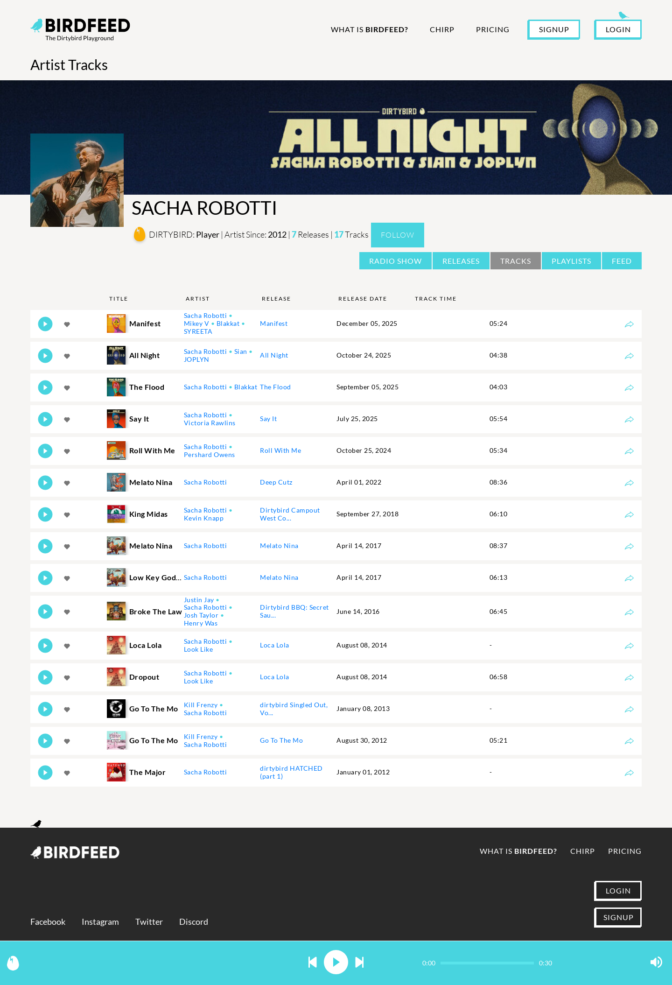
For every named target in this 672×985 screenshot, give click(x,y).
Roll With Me (280, 450)
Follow (397, 234)
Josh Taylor (201, 615)
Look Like (198, 649)
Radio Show (395, 260)
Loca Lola (274, 645)
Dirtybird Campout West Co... (290, 514)
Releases (461, 260)
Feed (622, 260)
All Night (274, 355)
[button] (313, 963)
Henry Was (201, 623)
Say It (268, 418)
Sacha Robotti (205, 315)
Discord (193, 922)
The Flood (275, 387)
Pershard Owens (209, 454)
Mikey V (197, 323)
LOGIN (618, 29)
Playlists (571, 260)
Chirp (442, 29)
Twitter (149, 922)
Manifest (273, 323)
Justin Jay (199, 600)
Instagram (100, 922)
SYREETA (198, 331)
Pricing (493, 29)
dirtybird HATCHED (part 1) (291, 772)
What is (369, 29)
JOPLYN (197, 359)
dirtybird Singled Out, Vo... (294, 709)
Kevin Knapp (204, 518)
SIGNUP (554, 29)
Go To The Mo (281, 740)
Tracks (515, 260)
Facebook (47, 922)
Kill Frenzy (201, 705)
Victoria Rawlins (210, 423)
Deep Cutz (276, 482)
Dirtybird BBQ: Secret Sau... (294, 611)
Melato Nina (279, 545)
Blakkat (228, 323)
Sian (240, 351)
